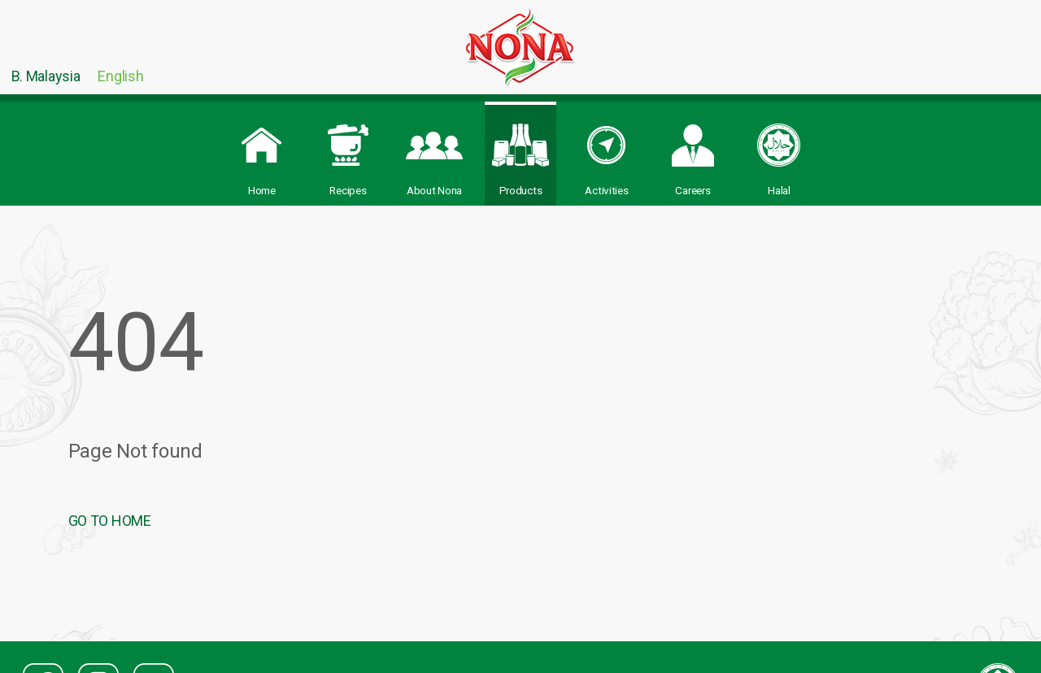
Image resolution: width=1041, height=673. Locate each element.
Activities (606, 151)
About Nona (434, 151)
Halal (779, 151)
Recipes (348, 151)
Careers (692, 151)
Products (520, 151)
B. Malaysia (46, 76)
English (120, 76)
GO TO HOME (109, 520)
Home (261, 151)
